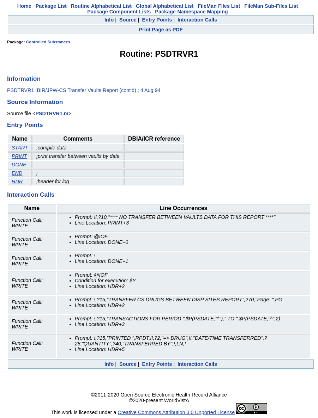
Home (24, 6)
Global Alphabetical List (164, 6)
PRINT (19, 156)
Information (24, 78)
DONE (19, 164)
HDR (17, 181)
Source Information (35, 101)
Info (109, 20)
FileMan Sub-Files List (271, 6)
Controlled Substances (48, 42)
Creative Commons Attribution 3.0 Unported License (176, 412)
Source (128, 20)
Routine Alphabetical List (101, 6)
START (20, 147)
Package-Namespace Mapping (191, 11)
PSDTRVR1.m (51, 113)
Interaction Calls (197, 20)
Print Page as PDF (161, 29)
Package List (51, 6)
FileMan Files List (219, 6)
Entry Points (157, 20)
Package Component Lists (119, 11)
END (17, 173)
